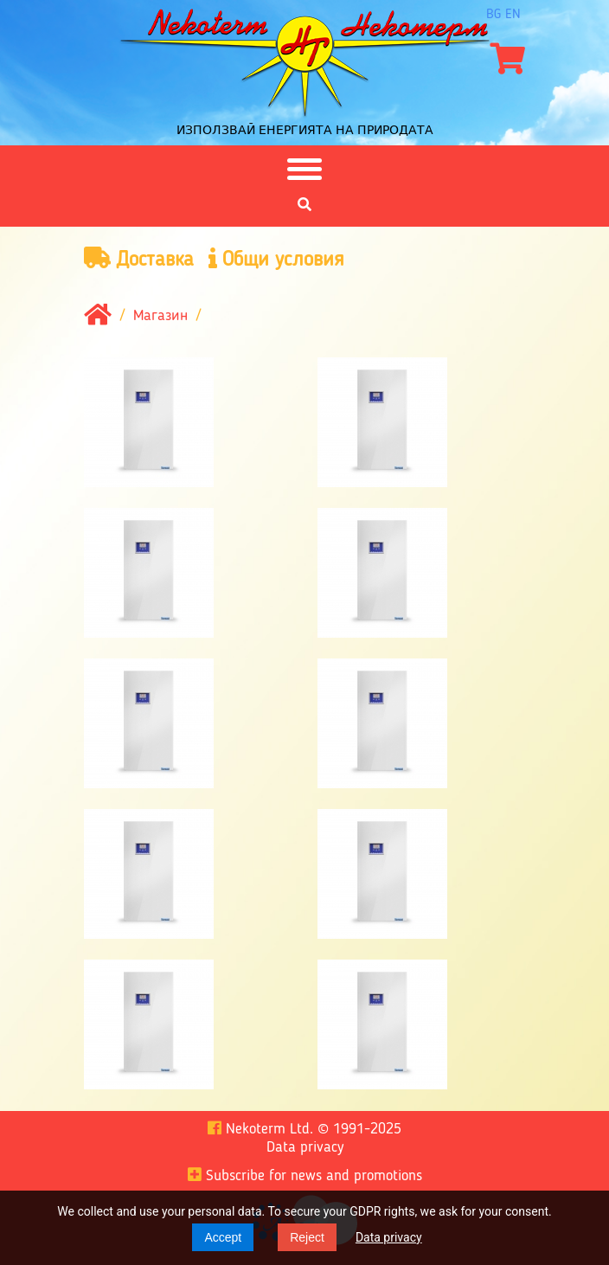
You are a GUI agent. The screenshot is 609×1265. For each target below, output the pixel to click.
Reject (307, 1237)
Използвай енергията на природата (304, 130)
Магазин (160, 316)
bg (493, 15)
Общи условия (276, 259)
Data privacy (389, 1237)
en (513, 15)
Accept (222, 1237)
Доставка (139, 259)
